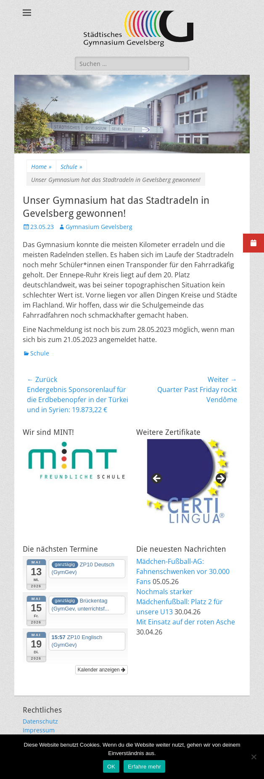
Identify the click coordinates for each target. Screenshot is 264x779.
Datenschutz (40, 721)
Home (41, 166)
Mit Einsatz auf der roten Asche (185, 621)
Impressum (39, 730)
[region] (189, 481)
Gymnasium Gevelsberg (99, 227)
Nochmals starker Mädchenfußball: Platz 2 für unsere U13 (179, 601)
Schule (71, 166)
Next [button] (220, 479)
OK (111, 766)
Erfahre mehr (144, 766)
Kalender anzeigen (101, 670)
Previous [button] (157, 479)
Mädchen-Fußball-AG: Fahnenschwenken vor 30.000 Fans (183, 571)
